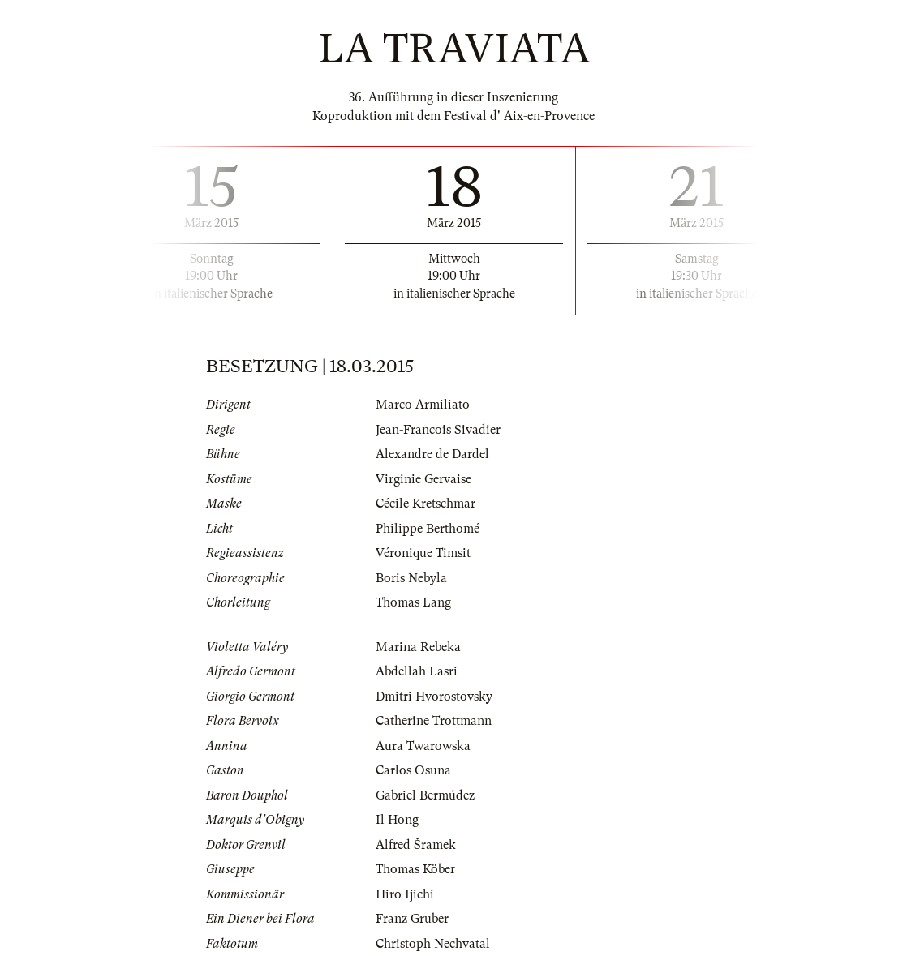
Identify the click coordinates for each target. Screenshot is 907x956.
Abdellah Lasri (417, 671)
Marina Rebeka (418, 647)
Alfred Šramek (416, 845)
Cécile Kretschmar (425, 503)
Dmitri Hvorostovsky (434, 696)
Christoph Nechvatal (433, 944)
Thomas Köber (415, 869)
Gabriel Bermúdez (425, 795)
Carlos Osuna (413, 770)
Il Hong (397, 819)
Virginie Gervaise (423, 479)
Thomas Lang (413, 602)
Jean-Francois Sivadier (438, 429)
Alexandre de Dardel (432, 454)
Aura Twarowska (423, 746)
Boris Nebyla (411, 578)
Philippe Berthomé (427, 528)
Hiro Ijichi (405, 894)
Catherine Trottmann (434, 721)
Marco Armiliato (423, 404)
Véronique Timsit (423, 553)
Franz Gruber (412, 918)
